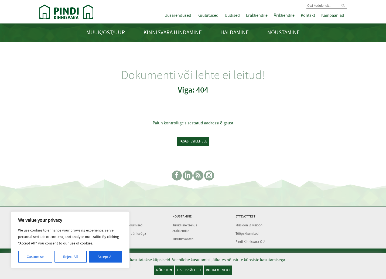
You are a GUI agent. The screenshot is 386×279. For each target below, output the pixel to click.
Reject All (70, 256)
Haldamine (234, 32)
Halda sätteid (189, 270)
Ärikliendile (284, 15)
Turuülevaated (182, 239)
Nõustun (164, 270)
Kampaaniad (332, 15)
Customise (35, 256)
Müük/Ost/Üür (105, 32)
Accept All (106, 256)
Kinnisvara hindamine (173, 32)
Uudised (232, 15)
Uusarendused (178, 15)
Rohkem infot (218, 270)
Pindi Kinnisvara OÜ (250, 241)
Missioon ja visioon (248, 225)
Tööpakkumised (246, 233)
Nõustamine (283, 32)
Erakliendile (257, 15)
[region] (70, 240)
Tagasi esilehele (193, 141)
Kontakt (308, 15)
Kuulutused (207, 15)
